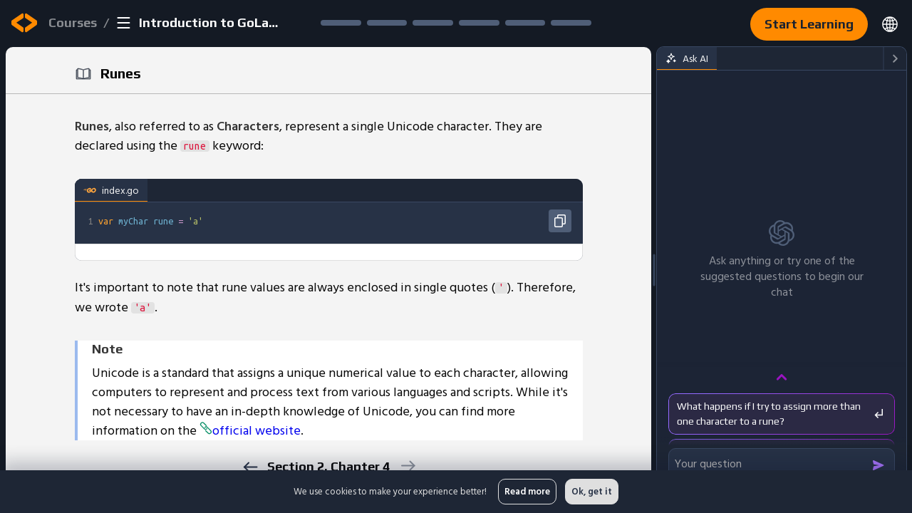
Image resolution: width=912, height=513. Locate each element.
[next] (407, 466)
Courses (72, 22)
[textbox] (339, 220)
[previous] (250, 467)
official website (250, 430)
